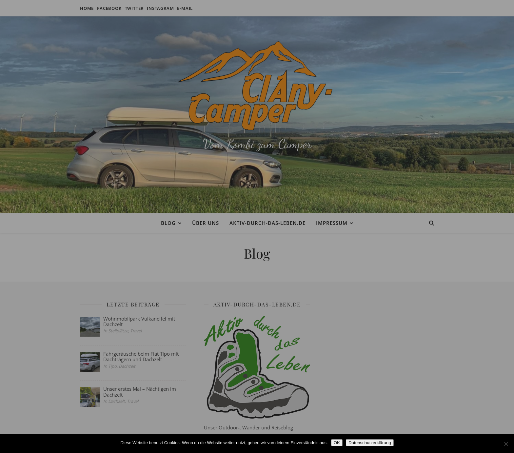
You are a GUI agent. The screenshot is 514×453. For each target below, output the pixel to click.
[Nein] (506, 444)
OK (337, 442)
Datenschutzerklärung (369, 442)
